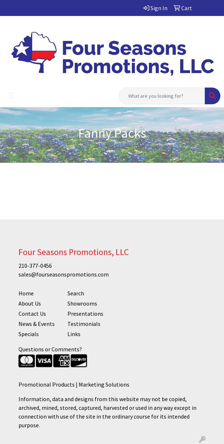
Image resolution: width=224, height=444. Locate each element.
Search (75, 293)
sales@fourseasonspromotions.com (63, 274)
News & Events (36, 323)
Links (73, 334)
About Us (29, 303)
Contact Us (32, 313)
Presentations (85, 313)
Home (26, 293)
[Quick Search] (162, 96)
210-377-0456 (35, 265)
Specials (28, 334)
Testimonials (83, 323)
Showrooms (82, 303)
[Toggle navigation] (11, 96)
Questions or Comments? (50, 349)
